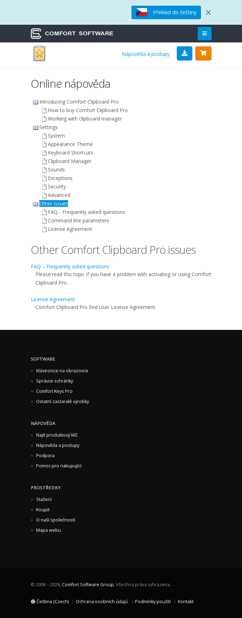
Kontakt (185, 602)
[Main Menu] (205, 34)
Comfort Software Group (88, 585)
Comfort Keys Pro (54, 391)
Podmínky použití (153, 602)
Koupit (43, 510)
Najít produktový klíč (57, 435)
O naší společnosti (55, 520)
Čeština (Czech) (50, 602)
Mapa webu (48, 530)
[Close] (208, 12)
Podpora (45, 456)
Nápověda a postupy (146, 54)
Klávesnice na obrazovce (62, 371)
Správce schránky (54, 381)
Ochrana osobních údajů (102, 602)
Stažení (44, 499)
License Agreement (53, 299)
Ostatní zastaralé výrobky (62, 401)
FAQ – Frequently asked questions (70, 266)
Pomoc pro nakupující (58, 466)
